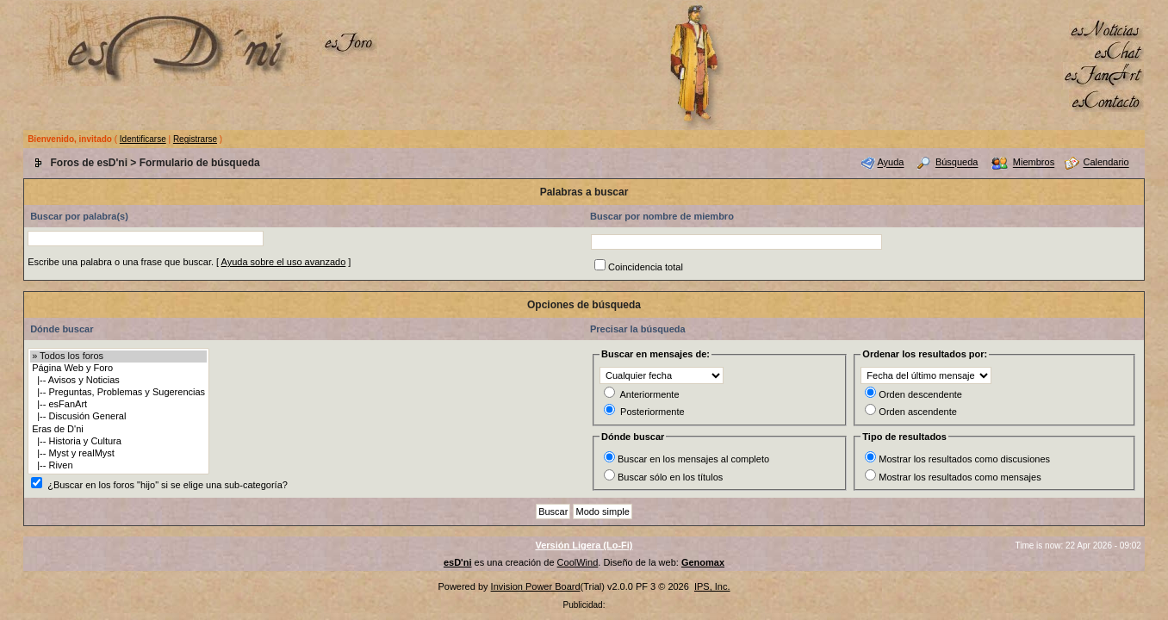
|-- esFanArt (118, 405)
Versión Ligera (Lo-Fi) (583, 545)
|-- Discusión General (118, 417)
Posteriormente (652, 411)
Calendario (1105, 163)
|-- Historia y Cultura (118, 442)
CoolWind (578, 562)
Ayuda (890, 163)
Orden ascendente (918, 411)
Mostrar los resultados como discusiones (964, 459)
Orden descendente (920, 394)
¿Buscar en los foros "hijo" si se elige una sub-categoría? (167, 485)
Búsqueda (957, 163)
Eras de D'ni (118, 430)
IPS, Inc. (712, 586)
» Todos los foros (118, 356)
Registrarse (195, 139)
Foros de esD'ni (88, 163)
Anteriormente (649, 394)
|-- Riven (118, 466)
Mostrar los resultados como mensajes (960, 477)
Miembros (1033, 163)
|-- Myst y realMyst (118, 454)
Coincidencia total (645, 267)
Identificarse (143, 139)
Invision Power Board (536, 586)
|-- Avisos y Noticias (118, 381)
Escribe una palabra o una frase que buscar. (121, 262)
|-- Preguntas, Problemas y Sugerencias (118, 393)
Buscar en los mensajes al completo (693, 459)
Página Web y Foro (118, 369)
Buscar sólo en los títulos (670, 477)
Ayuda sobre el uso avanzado (283, 262)
